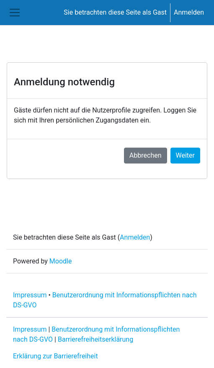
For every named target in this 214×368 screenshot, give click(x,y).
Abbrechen (145, 155)
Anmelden (189, 12)
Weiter (185, 155)
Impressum (30, 295)
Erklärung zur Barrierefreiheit (55, 356)
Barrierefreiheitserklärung (95, 339)
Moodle (60, 261)
